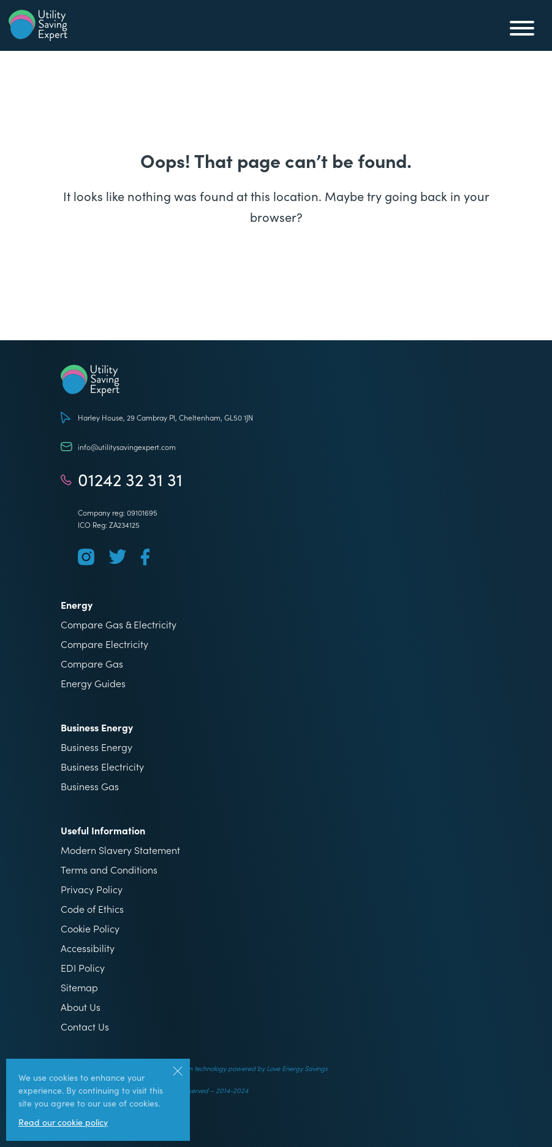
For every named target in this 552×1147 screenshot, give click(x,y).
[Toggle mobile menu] (522, 30)
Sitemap (79, 987)
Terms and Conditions (109, 869)
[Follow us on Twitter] (117, 556)
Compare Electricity (104, 643)
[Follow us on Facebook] (145, 557)
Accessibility (88, 948)
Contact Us (85, 1026)
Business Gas (90, 786)
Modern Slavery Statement (120, 849)
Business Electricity (102, 766)
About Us (80, 1006)
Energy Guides (93, 683)
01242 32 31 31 (130, 479)
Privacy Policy (92, 889)
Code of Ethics (92, 908)
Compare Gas (92, 663)
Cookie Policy (90, 928)
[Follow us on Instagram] (86, 557)
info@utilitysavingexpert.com (127, 446)
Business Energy (96, 746)
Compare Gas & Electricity (118, 624)
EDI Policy (83, 967)
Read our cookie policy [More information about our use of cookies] (63, 1122)
